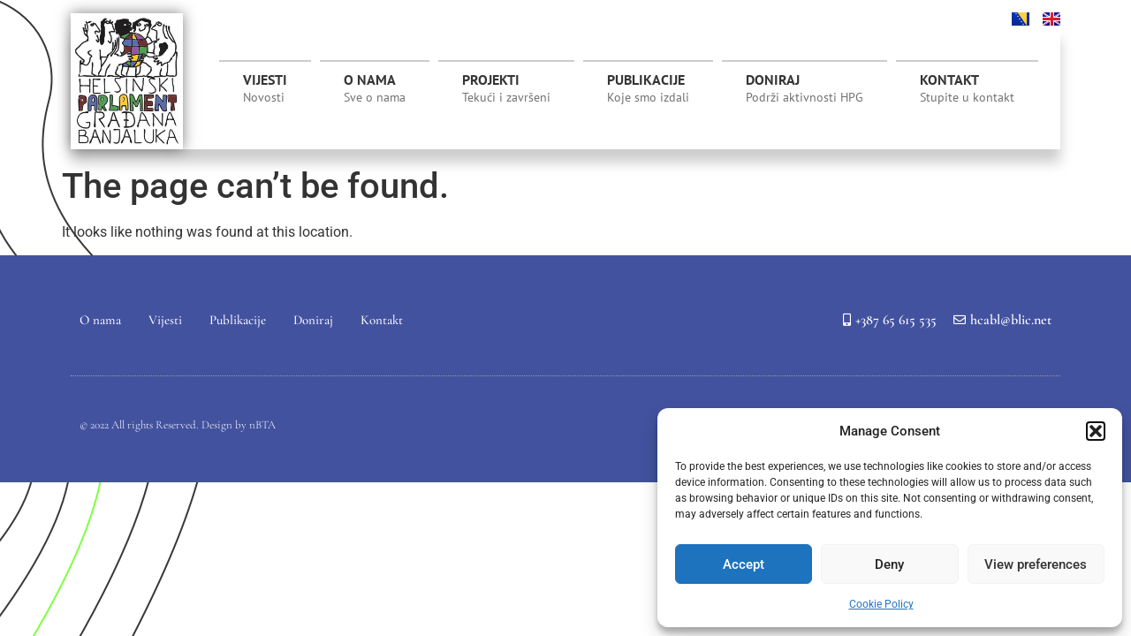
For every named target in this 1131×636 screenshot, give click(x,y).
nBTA (262, 425)
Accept (743, 564)
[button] (1095, 431)
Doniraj (804, 88)
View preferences (1035, 564)
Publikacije (648, 88)
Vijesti (265, 88)
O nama (375, 88)
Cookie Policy (881, 604)
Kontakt (967, 88)
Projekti (506, 93)
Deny (889, 564)
